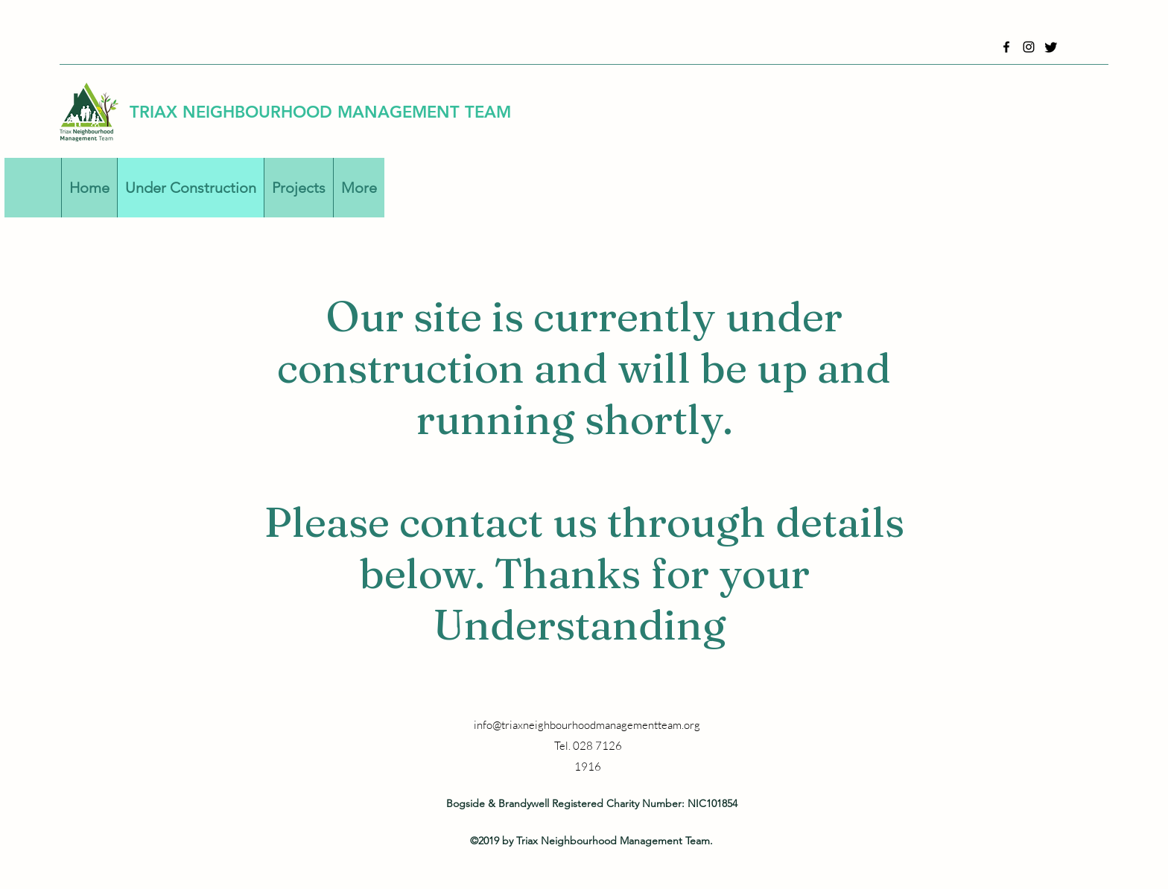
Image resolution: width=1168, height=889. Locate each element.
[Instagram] (1028, 46)
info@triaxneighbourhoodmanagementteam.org (587, 725)
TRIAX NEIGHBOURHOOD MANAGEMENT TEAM (320, 112)
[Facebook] (1006, 46)
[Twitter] (1051, 46)
